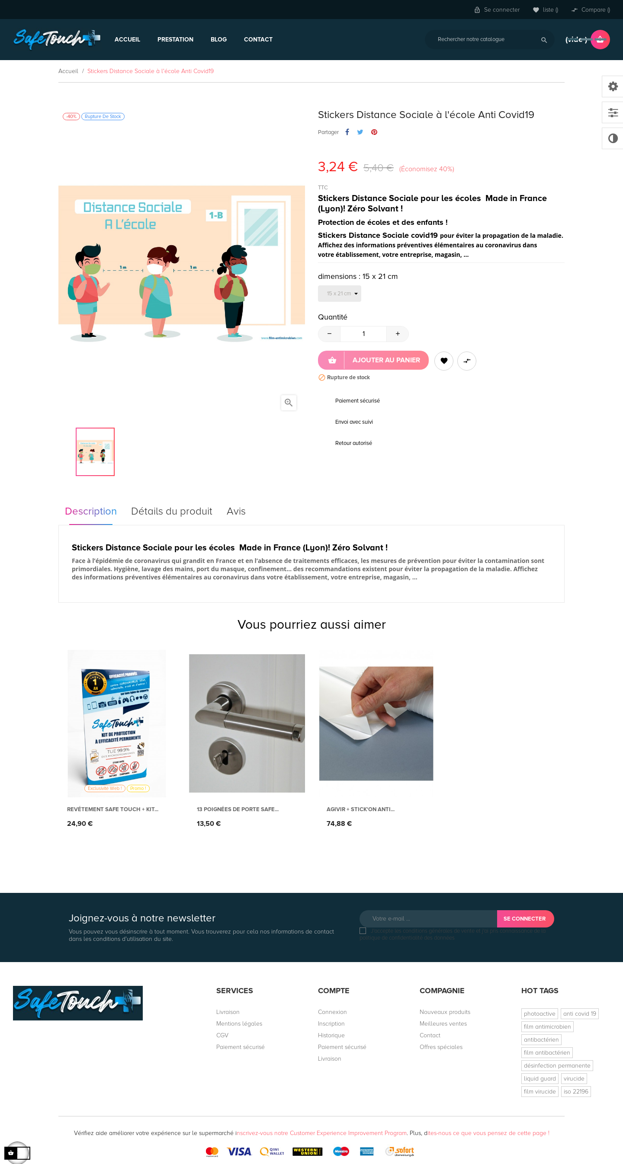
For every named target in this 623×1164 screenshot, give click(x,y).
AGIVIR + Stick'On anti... (361, 809)
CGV (222, 1035)
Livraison (228, 1012)
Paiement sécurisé (240, 1047)
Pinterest (374, 132)
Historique (331, 1035)
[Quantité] (363, 334)
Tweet (360, 132)
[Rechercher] (490, 39)
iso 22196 (576, 1091)
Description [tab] (91, 511)
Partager (347, 132)
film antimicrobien (547, 1026)
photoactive (540, 1013)
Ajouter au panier (374, 360)
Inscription (331, 1023)
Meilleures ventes (443, 1023)
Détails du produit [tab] (171, 511)
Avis (236, 511)
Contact (430, 1035)
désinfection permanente (557, 1065)
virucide (574, 1078)
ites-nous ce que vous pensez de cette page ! (488, 1133)
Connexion (332, 1012)
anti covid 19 (579, 1013)
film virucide (540, 1091)
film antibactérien (547, 1052)
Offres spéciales (441, 1047)
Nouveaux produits (445, 1012)
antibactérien (541, 1039)
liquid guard (540, 1078)
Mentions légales (239, 1023)
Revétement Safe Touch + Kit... (112, 809)
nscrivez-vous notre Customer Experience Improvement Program (322, 1133)
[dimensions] (339, 293)
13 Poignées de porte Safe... (238, 809)
